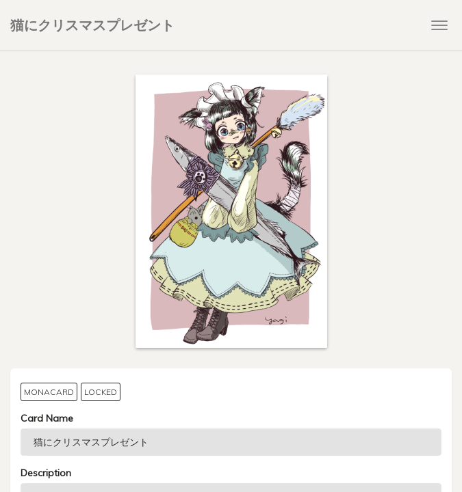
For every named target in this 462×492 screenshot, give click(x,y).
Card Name (47, 418)
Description (46, 473)
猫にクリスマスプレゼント (92, 24)
